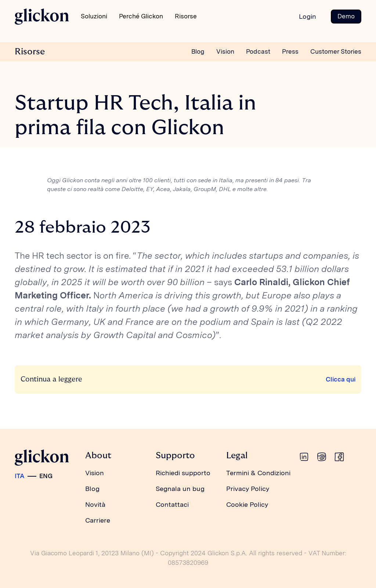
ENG (46, 476)
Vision (225, 51)
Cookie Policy (247, 504)
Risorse (30, 51)
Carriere (97, 520)
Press (290, 51)
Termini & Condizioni (258, 473)
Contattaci (172, 504)
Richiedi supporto (183, 473)
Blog (198, 51)
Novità (95, 504)
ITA (20, 476)
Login (307, 16)
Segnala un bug (180, 488)
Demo (346, 16)
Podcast (258, 51)
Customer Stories (335, 51)
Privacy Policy (247, 488)
